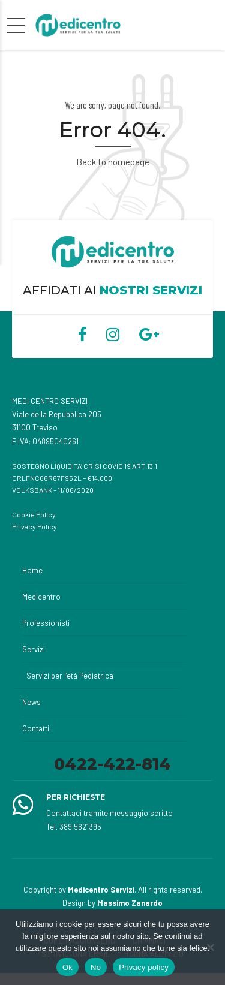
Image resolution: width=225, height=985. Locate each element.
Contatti (35, 728)
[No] (210, 947)
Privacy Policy (34, 526)
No (96, 967)
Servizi (33, 649)
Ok (67, 967)
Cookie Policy (34, 514)
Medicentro (41, 596)
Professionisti (46, 623)
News (31, 702)
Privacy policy (144, 967)
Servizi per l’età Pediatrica (69, 675)
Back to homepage (112, 161)
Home (32, 570)
